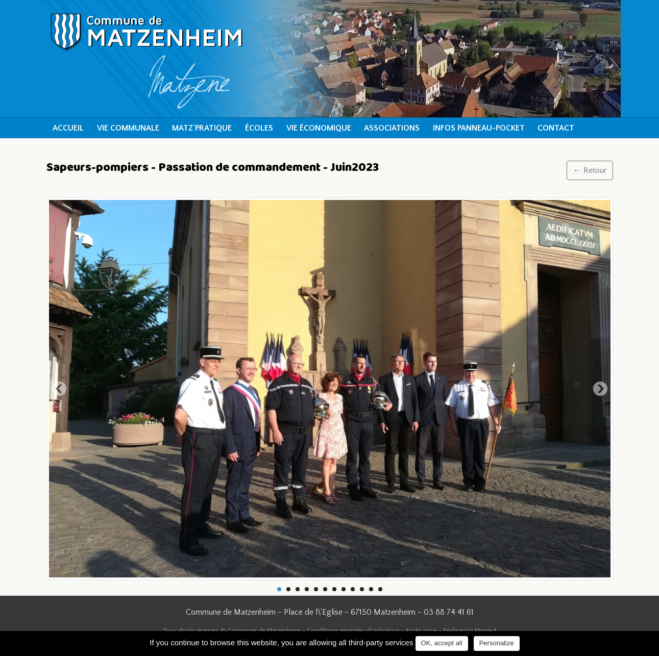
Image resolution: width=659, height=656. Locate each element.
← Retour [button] (589, 170)
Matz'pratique (202, 128)
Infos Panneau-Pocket (479, 128)
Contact (556, 128)
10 (362, 589)
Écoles (259, 128)
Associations (392, 128)
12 (380, 589)
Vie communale (128, 128)
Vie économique (318, 128)
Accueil (68, 128)
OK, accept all (441, 643)
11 (371, 589)
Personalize (496, 643)
